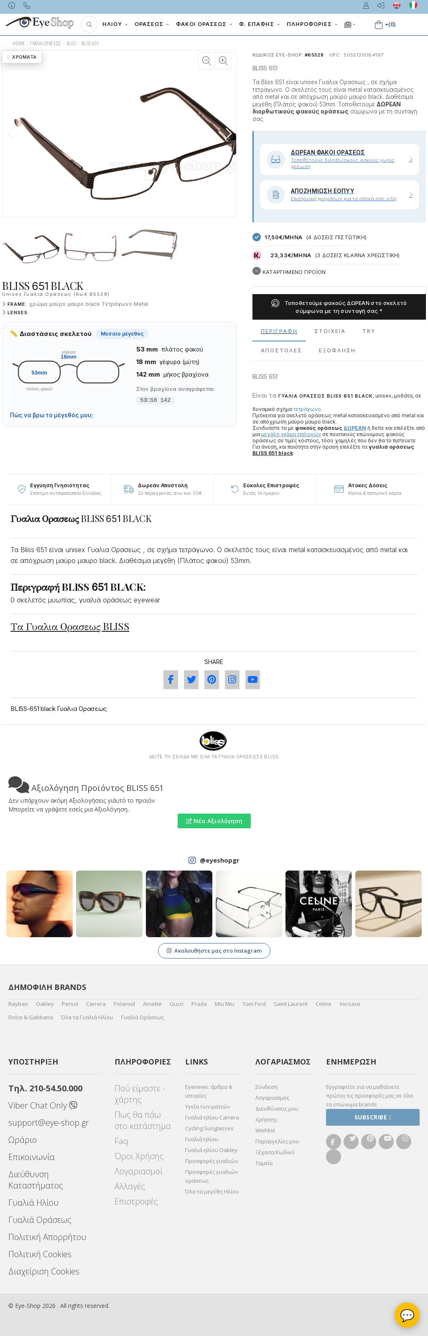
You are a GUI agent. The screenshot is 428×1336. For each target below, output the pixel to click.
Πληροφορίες (312, 24)
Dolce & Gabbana (30, 1017)
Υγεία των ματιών (207, 1106)
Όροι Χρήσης (139, 1156)
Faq (121, 1141)
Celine (323, 1004)
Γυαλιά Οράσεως (142, 1017)
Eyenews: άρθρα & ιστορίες (208, 1091)
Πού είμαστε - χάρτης (140, 1094)
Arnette (152, 1004)
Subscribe (373, 1117)
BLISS (71, 43)
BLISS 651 (90, 43)
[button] (89, 24)
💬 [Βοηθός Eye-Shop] (407, 1315)
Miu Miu (224, 1004)
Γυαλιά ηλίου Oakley (211, 1150)
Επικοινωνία (31, 1157)
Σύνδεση (266, 1087)
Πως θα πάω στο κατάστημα (143, 1120)
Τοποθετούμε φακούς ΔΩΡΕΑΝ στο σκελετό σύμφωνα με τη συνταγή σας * (339, 307)
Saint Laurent (291, 1004)
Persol (70, 1004)
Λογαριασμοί (139, 1171)
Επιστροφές (136, 1201)
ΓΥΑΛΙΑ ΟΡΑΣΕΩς (45, 43)
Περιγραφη (279, 331)
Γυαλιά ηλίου (201, 1139)
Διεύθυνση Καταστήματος (35, 1179)
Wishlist (265, 1130)
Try (369, 331)
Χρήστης (266, 1119)
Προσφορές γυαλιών (211, 1161)
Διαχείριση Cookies (43, 1271)
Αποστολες (281, 350)
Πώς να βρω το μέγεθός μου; (51, 415)
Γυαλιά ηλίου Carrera (212, 1117)
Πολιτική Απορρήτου (47, 1237)
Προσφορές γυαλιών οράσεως (211, 1176)
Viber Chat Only (42, 1105)
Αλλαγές (130, 1186)
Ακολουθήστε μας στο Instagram (214, 950)
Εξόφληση (337, 350)
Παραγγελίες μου (277, 1141)
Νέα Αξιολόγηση (214, 821)
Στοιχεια (330, 331)
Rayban (18, 1004)
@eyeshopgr (219, 860)
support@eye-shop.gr (48, 1122)
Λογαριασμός (272, 1097)
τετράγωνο (307, 409)
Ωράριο (22, 1139)
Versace (349, 1004)
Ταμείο (264, 1163)
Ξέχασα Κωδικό (275, 1152)
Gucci (176, 1004)
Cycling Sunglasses (209, 1128)
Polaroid (124, 1004)
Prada (199, 1004)
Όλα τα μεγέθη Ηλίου (212, 1191)
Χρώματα (22, 57)
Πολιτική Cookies (39, 1254)
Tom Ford (254, 1004)
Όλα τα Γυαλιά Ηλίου (87, 1017)
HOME (19, 43)
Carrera (96, 1004)
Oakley (45, 1004)
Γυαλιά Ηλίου (33, 1202)
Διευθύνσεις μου (276, 1108)
